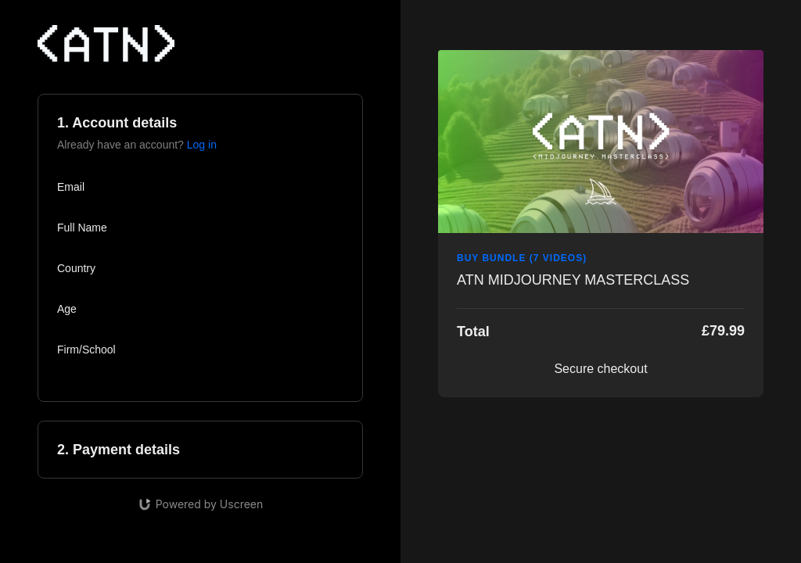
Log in (202, 144)
